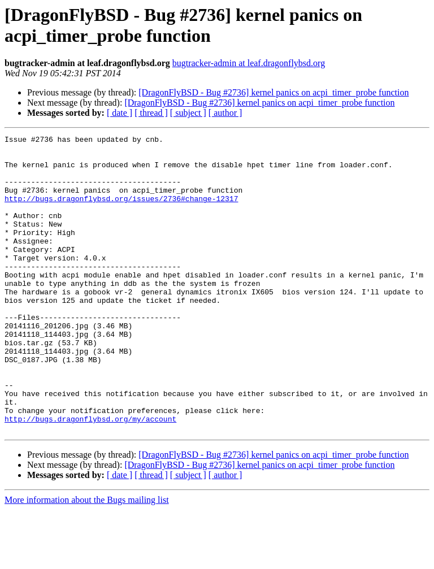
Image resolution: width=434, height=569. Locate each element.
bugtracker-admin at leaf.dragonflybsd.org (248, 63)
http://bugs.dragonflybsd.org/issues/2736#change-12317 (121, 212)
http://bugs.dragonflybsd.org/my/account (90, 476)
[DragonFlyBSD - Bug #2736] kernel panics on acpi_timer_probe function (273, 92)
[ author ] (225, 113)
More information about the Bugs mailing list (87, 559)
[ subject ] (188, 113)
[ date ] (119, 113)
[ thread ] (151, 113)
